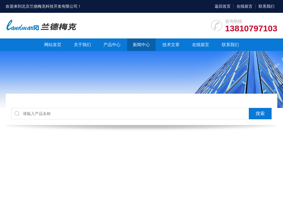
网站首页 (52, 44)
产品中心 (112, 44)
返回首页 (223, 6)
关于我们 (82, 44)
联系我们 (266, 6)
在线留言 (245, 6)
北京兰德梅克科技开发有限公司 (50, 6)
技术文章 (171, 44)
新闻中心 (141, 44)
